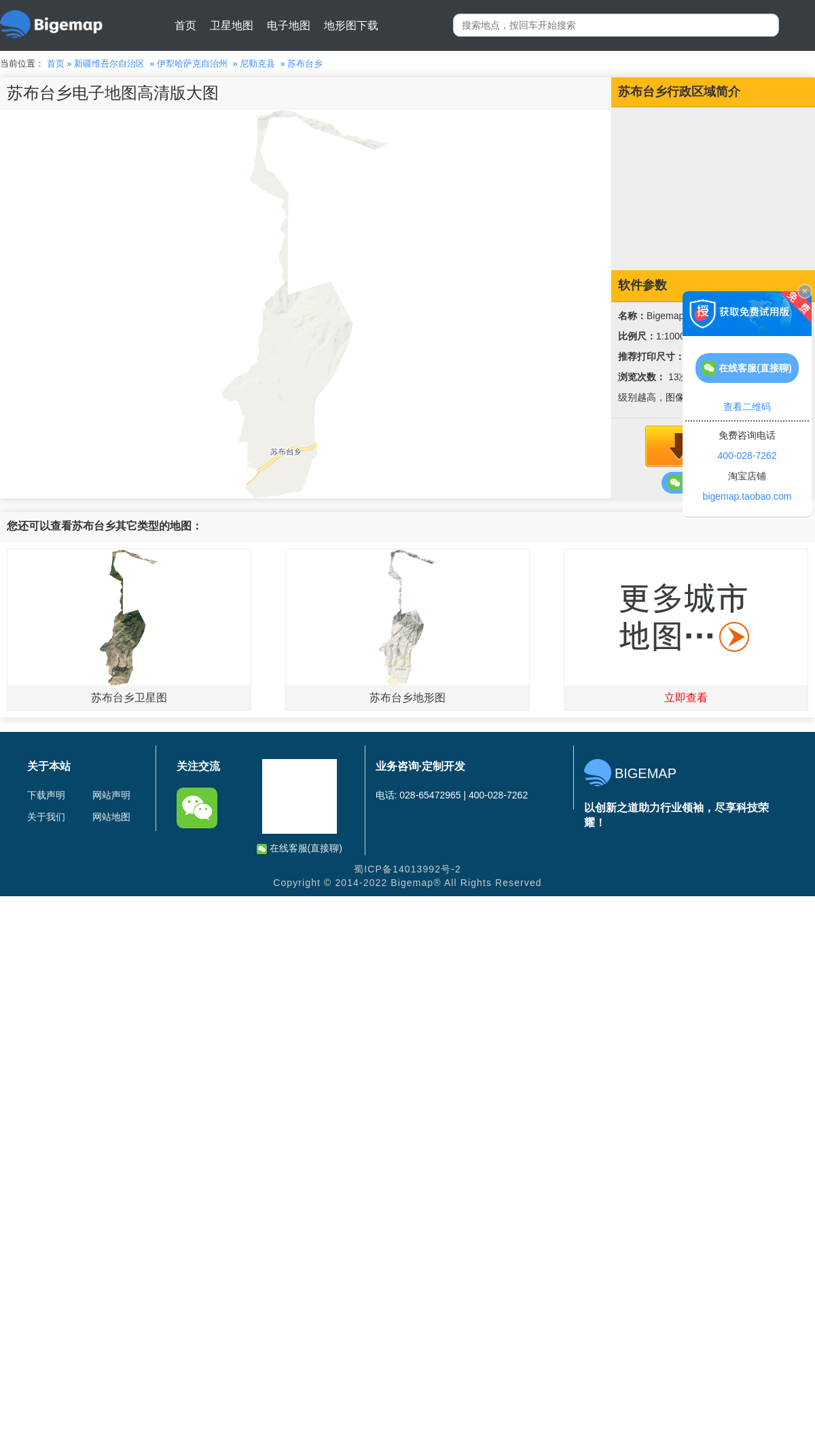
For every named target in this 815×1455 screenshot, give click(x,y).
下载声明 (46, 795)
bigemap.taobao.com (747, 496)
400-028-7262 (746, 455)
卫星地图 (231, 25)
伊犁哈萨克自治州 (192, 63)
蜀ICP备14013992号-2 (407, 869)
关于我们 (46, 816)
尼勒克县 (257, 63)
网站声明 (111, 795)
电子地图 (288, 25)
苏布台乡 (305, 63)
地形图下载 (351, 25)
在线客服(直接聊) (299, 848)
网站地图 (111, 816)
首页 (185, 25)
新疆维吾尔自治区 (109, 63)
